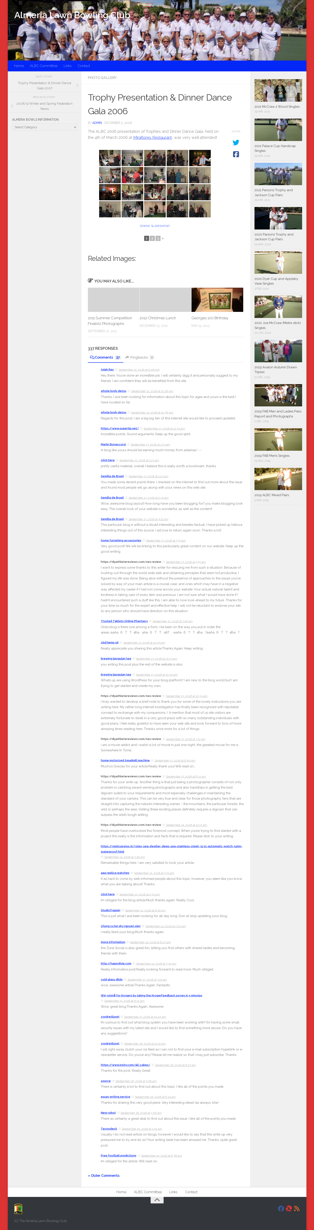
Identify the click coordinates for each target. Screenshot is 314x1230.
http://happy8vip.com (116, 963)
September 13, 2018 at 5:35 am (166, 540)
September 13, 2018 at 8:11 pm (186, 776)
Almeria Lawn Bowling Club (72, 15)
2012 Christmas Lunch (158, 318)
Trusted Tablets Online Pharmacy (124, 621)
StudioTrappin (110, 910)
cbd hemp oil (110, 642)
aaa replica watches (115, 872)
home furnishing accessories (121, 540)
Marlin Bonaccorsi (113, 444)
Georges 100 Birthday (210, 318)
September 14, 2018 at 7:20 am (165, 926)
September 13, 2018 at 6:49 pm (175, 760)
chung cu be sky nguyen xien (121, 926)
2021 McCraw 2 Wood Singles (277, 107)
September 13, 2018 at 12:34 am (164, 428)
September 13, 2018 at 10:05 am (144, 642)
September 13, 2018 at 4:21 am (148, 519)
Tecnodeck (109, 1128)
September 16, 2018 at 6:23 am (175, 1065)
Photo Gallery (102, 78)
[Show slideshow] (155, 226)
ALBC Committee (44, 66)
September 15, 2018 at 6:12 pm (124, 1000)
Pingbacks (140, 357)
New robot (108, 1112)
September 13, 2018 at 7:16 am (173, 621)
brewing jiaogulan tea (116, 658)
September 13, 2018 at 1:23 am (139, 460)
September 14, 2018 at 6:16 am (145, 910)
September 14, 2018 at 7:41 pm (156, 963)
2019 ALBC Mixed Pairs (271, 495)
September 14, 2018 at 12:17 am (186, 825)
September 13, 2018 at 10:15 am (156, 658)
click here (108, 460)
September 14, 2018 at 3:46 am (124, 857)
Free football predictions (118, 1155)
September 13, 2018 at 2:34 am (149, 497)
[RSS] (297, 1209)
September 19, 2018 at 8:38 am (161, 1155)
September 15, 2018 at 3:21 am (147, 979)
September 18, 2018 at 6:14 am (155, 1097)
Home (19, 66)
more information (113, 942)
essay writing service (115, 1096)
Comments (105, 357)
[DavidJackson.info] (289, 1209)
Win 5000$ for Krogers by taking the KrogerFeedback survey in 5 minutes (151, 995)
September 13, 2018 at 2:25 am (148, 476)
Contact (84, 66)
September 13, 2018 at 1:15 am (150, 444)
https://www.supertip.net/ (120, 428)
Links (68, 66)
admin (97, 123)
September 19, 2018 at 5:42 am (142, 1129)
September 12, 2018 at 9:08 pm (139, 369)
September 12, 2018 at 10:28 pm (152, 391)
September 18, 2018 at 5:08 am (136, 1081)
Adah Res (107, 369)
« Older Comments (103, 1176)
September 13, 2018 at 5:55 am (186, 562)
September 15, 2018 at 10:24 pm (145, 1016)
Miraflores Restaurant (152, 137)
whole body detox (113, 391)
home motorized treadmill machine (125, 760)
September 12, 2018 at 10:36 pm (152, 412)
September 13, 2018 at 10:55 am (187, 696)
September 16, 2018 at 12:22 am (145, 1043)
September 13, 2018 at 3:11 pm (186, 739)
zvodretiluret (110, 1016)
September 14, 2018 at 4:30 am (139, 894)
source (106, 1080)
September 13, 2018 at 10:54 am (157, 674)
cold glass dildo (112, 979)
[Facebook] (281, 1209)
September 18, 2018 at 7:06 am (141, 1113)
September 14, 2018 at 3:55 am (154, 873)
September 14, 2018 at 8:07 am (150, 942)
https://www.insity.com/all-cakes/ (125, 1064)
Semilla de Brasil (112, 476)
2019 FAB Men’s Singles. (272, 456)
